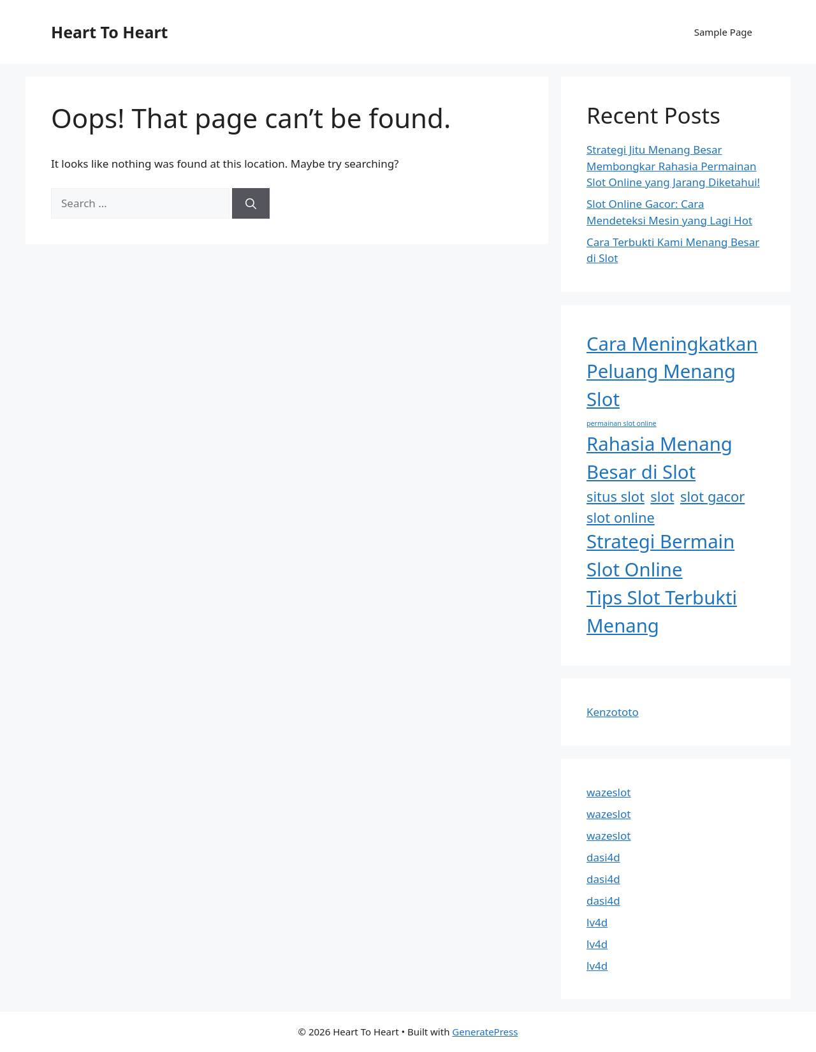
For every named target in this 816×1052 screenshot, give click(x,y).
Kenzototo (612, 712)
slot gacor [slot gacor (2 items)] (712, 496)
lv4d (597, 922)
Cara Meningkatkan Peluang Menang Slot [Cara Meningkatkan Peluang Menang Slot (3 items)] (672, 372)
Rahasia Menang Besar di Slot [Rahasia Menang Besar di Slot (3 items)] (659, 458)
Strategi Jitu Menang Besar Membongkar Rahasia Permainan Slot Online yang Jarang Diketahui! (673, 165)
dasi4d (603, 857)
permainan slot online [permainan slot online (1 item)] (621, 423)
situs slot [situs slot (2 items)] (615, 496)
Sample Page (723, 32)
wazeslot (608, 792)
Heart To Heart (109, 32)
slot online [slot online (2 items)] (620, 517)
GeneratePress (485, 1031)
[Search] (251, 203)
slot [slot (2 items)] (662, 496)
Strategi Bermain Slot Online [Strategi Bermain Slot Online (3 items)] (660, 555)
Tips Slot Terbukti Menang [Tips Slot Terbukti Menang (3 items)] (661, 611)
